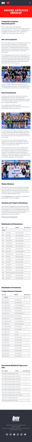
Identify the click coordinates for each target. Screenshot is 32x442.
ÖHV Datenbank (11, 428)
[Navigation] (30, 3)
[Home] (3, 3)
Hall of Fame (8, 196)
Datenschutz (26, 428)
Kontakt (4, 428)
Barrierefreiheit (14, 429)
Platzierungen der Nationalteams (10, 217)
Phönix (20, 429)
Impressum (19, 428)
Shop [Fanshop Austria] (8, 2)
